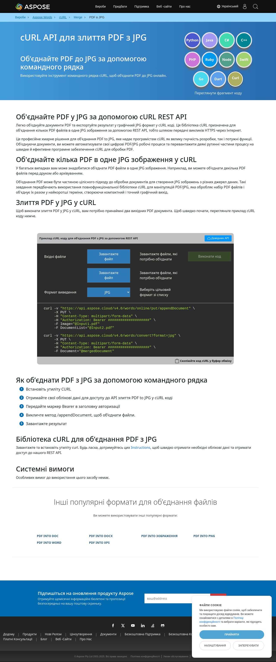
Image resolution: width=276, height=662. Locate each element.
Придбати (120, 6)
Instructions (140, 447)
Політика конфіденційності (145, 656)
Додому (8, 634)
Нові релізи (53, 634)
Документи (108, 634)
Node (227, 59)
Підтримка (142, 6)
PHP (192, 59)
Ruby (209, 59)
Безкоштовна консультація (189, 634)
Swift (244, 59)
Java (209, 40)
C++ (244, 40)
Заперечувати (248, 645)
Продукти (30, 634)
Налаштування (215, 645)
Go (201, 79)
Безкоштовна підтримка (142, 634)
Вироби (100, 6)
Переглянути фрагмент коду (218, 93)
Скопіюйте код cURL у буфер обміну (206, 361)
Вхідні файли (55, 256)
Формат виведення (60, 292)
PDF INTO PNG (204, 536)
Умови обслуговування (175, 656)
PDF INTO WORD (49, 543)
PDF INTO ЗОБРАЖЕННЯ (159, 536)
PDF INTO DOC (47, 536)
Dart (218, 79)
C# (227, 40)
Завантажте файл (108, 256)
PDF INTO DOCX (101, 536)
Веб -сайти (164, 6)
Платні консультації (17, 639)
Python (192, 40)
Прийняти (231, 634)
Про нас (184, 6)
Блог (44, 639)
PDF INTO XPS (99, 543)
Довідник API (217, 237)
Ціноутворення (81, 634)
